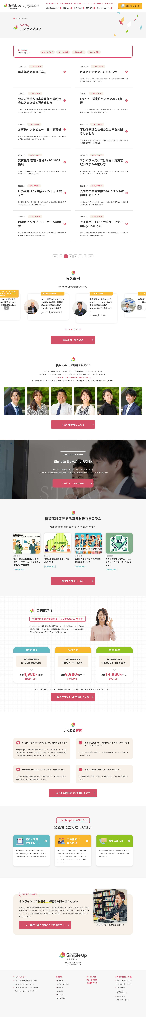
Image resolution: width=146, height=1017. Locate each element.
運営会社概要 (121, 996)
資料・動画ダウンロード (124, 980)
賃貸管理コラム (19, 569)
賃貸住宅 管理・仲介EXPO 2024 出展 (40, 162)
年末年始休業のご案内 (32, 72)
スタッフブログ (65, 4)
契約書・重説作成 (62, 984)
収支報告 (60, 987)
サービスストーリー (80, 4)
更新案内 (60, 980)
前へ (49, 256)
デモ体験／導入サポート (124, 984)
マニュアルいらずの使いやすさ (24, 984)
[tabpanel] (49, 306)
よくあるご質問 (96, 4)
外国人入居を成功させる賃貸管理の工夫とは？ (87, 560)
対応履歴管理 (61, 998)
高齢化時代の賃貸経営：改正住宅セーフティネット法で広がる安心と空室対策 (26, 561)
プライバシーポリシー (123, 999)
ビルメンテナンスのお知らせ (98, 72)
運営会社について (103, 8)
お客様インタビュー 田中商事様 (39, 129)
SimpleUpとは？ (52, 8)
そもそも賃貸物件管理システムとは (26, 980)
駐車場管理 (60, 994)
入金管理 (60, 991)
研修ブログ (78, 52)
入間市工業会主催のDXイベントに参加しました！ (102, 193)
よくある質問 (91, 976)
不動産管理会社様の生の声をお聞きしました (101, 131)
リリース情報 (63, 52)
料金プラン (78, 8)
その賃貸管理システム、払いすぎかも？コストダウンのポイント (118, 561)
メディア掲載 (94, 52)
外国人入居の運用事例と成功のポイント (56, 560)
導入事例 (89, 8)
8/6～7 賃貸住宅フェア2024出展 (101, 100)
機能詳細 (66, 8)
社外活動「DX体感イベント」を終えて (40, 193)
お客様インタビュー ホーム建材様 (39, 224)
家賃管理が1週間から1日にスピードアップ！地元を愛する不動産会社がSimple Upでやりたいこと (102, 304)
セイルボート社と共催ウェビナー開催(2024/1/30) (101, 224)
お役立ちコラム (51, 4)
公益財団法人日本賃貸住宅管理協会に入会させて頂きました (39, 100)
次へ (97, 256)
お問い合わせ (109, 4)
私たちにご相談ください (124, 976)
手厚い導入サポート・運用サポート (26, 991)
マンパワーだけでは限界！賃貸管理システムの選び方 (101, 162)
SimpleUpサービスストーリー (123, 991)
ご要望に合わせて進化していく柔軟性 (26, 987)
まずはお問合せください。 (37, 779)
